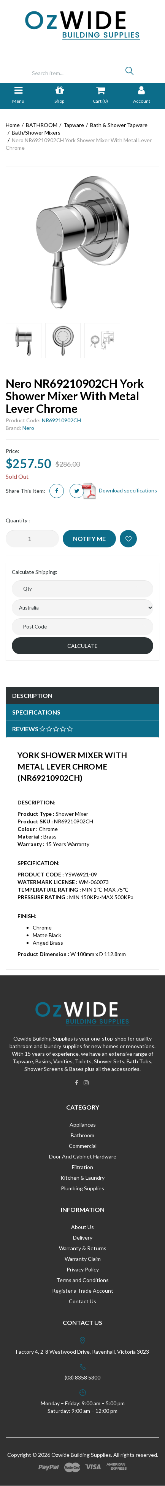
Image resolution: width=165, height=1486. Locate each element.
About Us (82, 1227)
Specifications (36, 712)
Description (32, 695)
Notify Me (89, 538)
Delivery (82, 1237)
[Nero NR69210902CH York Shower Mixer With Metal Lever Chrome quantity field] (32, 538)
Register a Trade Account (82, 1290)
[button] (128, 538)
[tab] (82, 695)
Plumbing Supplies (82, 1188)
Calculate (82, 646)
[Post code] (82, 626)
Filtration (82, 1167)
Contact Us (82, 1301)
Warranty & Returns (82, 1248)
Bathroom (82, 1135)
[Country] (82, 607)
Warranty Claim (83, 1259)
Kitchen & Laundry (82, 1177)
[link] (76, 1082)
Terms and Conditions (82, 1280)
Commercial (83, 1146)
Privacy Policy (83, 1269)
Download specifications (119, 490)
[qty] (82, 588)
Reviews (42, 728)
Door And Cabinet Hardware (82, 1156)
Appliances (83, 1124)
